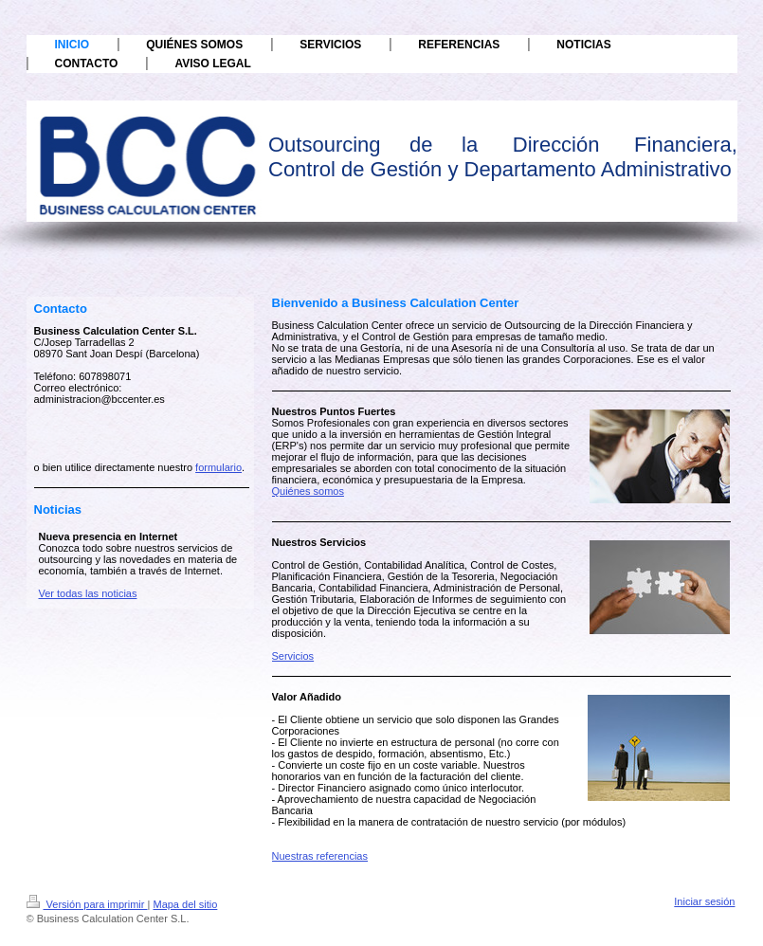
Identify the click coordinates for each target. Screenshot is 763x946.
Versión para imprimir (87, 904)
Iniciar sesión (704, 901)
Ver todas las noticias (88, 593)
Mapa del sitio (185, 904)
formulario (218, 467)
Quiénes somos (308, 491)
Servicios (293, 656)
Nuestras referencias (320, 856)
